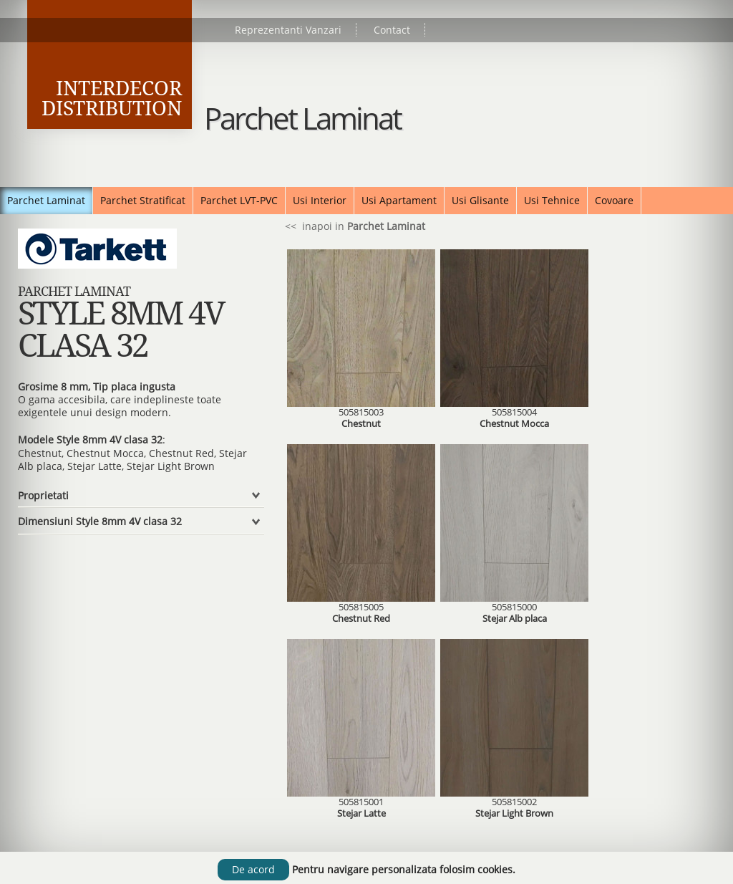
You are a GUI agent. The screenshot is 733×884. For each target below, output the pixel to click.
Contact (392, 30)
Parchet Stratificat (142, 200)
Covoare (614, 200)
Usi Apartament (399, 200)
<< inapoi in (353, 226)
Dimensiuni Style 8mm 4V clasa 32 (100, 521)
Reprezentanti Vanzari (288, 30)
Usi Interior (319, 200)
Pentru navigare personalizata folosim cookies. (403, 869)
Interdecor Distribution (112, 98)
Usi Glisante (480, 200)
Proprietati (43, 495)
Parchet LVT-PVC (239, 200)
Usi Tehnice (552, 200)
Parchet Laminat (46, 200)
